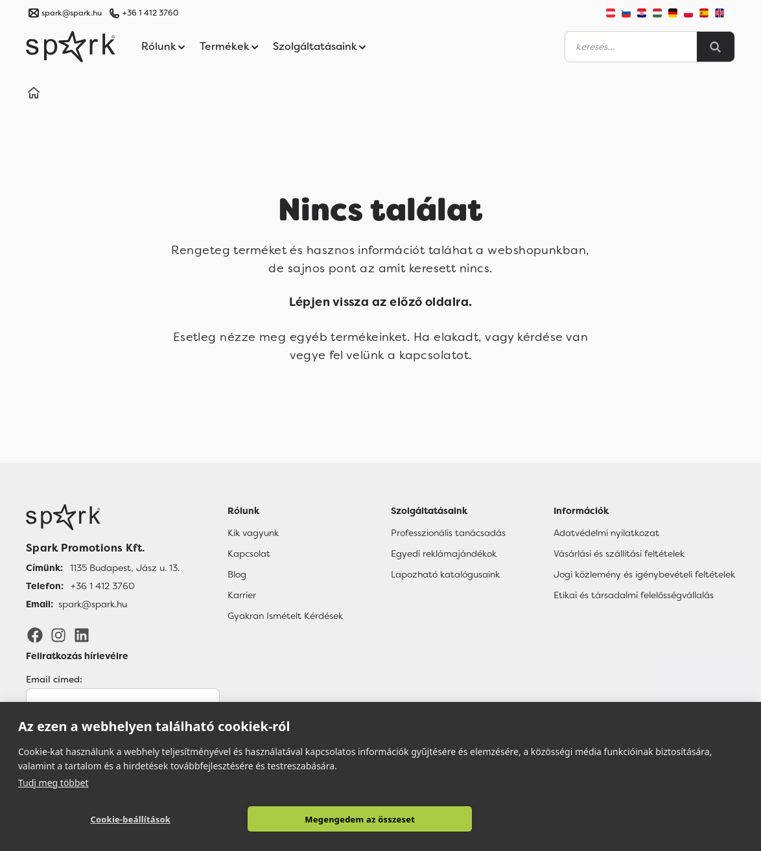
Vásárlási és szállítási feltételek (619, 553)
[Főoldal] (103, 517)
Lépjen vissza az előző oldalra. (380, 302)
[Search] (715, 46)
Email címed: (54, 678)
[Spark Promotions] (70, 46)
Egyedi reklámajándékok (444, 553)
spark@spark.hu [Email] (92, 603)
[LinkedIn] (82, 634)
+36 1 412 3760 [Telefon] (103, 585)
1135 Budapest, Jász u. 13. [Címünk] (125, 567)
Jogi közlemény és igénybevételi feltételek (644, 573)
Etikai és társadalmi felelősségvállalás (634, 594)
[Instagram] (58, 634)
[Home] (33, 94)
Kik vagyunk (253, 532)
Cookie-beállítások (130, 819)
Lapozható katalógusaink (445, 573)
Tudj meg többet (53, 782)
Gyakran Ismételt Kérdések (285, 615)
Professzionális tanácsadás (448, 532)
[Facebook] (35, 634)
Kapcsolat (249, 553)
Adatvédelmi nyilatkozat (606, 532)
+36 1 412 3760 (150, 13)
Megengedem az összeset (360, 819)
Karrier (242, 594)
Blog (237, 573)
